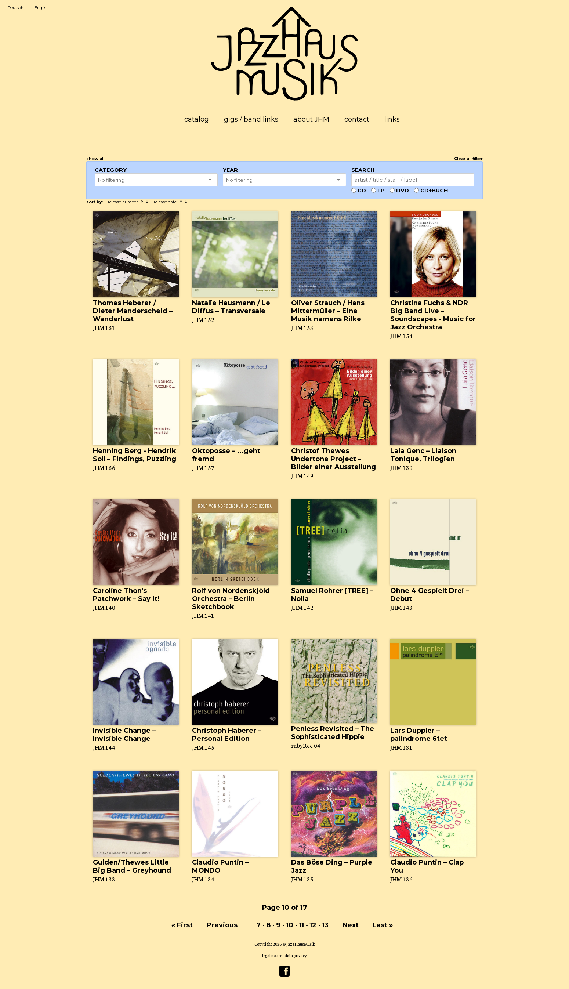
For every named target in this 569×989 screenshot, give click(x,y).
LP (381, 190)
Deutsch (15, 8)
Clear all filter (468, 158)
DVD (402, 190)
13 (325, 925)
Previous (222, 925)
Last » (383, 925)
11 (301, 925)
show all (95, 158)
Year (230, 170)
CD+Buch (434, 190)
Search (362, 170)
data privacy (295, 955)
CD (362, 190)
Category (111, 170)
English (42, 8)
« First (182, 925)
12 (312, 925)
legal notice (272, 955)
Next (351, 925)
